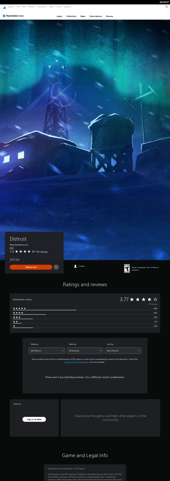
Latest (59, 14)
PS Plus (31, 7)
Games (10, 7)
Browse (109, 14)
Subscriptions (95, 14)
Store (59, 7)
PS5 (18, 7)
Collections (71, 14)
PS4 (23, 7)
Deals (82, 14)
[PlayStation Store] (14, 13)
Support (67, 7)
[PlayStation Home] (4, 6)
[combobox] (47, 348)
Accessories (41, 7)
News (51, 7)
